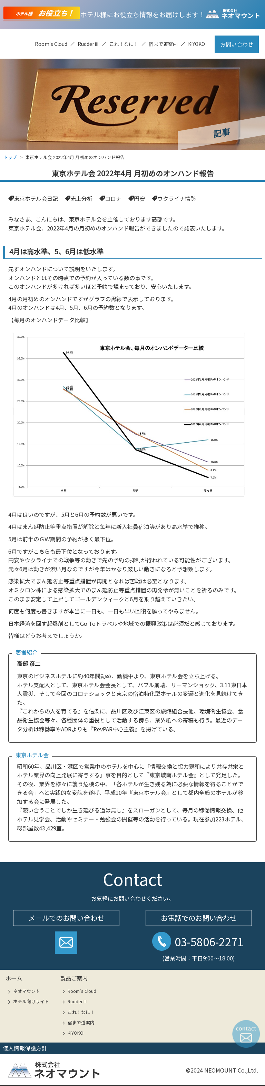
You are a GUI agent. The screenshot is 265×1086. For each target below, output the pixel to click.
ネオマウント (26, 991)
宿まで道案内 (163, 43)
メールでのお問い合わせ (66, 918)
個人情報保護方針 (25, 1048)
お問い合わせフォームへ (66, 945)
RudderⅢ (88, 43)
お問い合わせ (236, 44)
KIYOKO (196, 43)
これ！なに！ (123, 43)
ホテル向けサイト (31, 1001)
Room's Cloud (51, 43)
